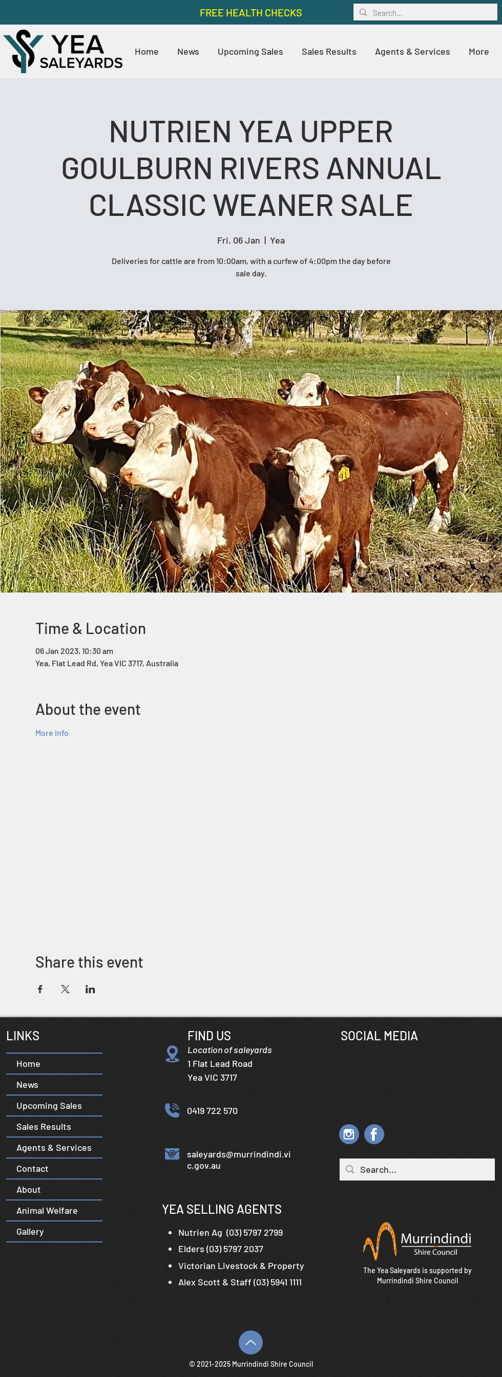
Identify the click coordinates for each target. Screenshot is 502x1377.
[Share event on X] (65, 989)
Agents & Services (54, 1147)
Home (28, 1063)
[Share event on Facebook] (40, 989)
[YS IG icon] (349, 1134)
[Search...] (424, 13)
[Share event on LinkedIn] (90, 989)
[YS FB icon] (374, 1134)
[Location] (172, 1053)
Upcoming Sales (49, 1105)
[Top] (251, 1342)
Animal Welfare (47, 1210)
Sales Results (43, 1126)
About (28, 1189)
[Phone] (172, 1110)
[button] (329, 51)
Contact (32, 1168)
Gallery (30, 1231)
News (27, 1084)
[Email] (172, 1154)
